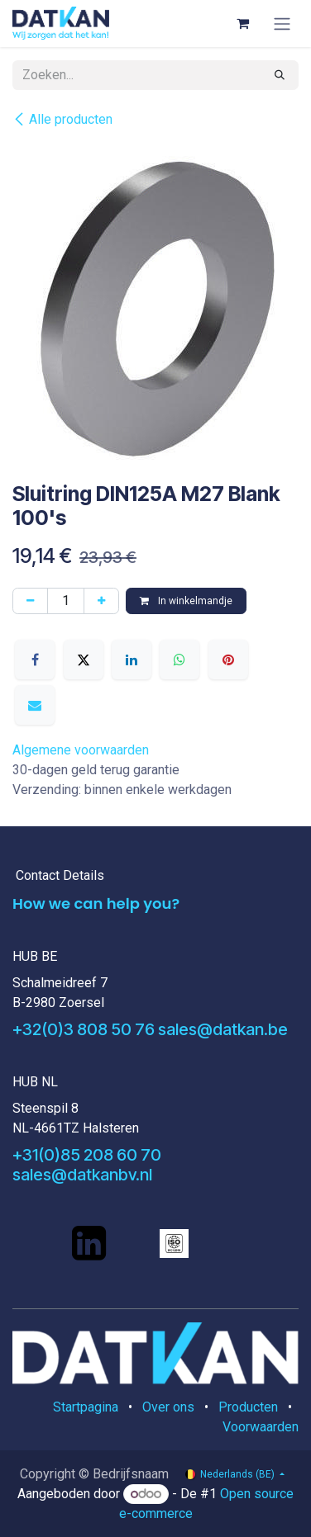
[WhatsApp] (179, 659)
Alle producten (62, 119)
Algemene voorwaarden (80, 750)
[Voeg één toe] (101, 601)
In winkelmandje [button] (186, 601)
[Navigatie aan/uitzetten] (282, 23)
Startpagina (85, 1407)
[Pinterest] (228, 659)
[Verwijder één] (30, 601)
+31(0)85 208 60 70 (86, 1155)
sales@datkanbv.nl (82, 1175)
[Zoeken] (280, 75)
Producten (248, 1407)
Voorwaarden (260, 1427)
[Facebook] (35, 659)
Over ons (168, 1407)
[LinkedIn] (131, 659)
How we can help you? (95, 903)
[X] (83, 659)
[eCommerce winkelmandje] (242, 23)
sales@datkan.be (223, 1029)
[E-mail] (35, 705)
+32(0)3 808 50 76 (83, 1029)
